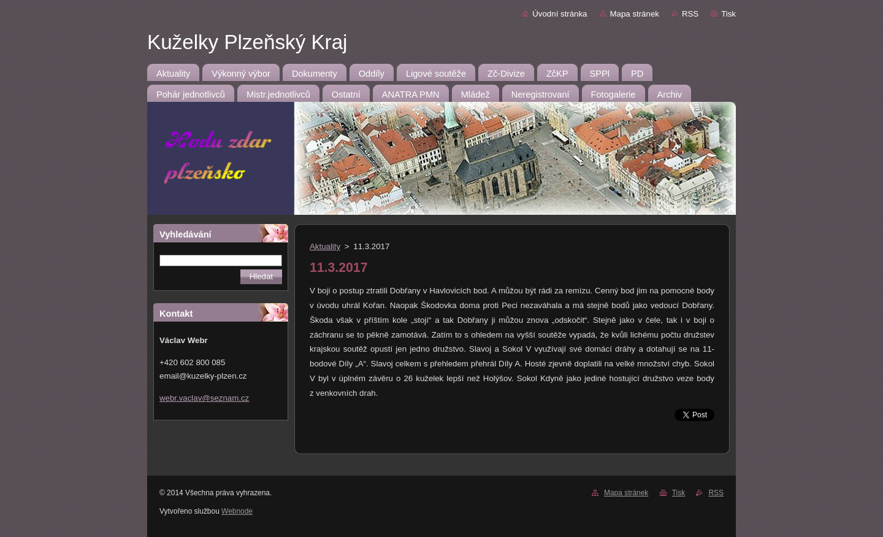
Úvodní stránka (559, 13)
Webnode (237, 511)
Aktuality (325, 246)
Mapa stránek (634, 13)
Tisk (728, 13)
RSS (690, 13)
